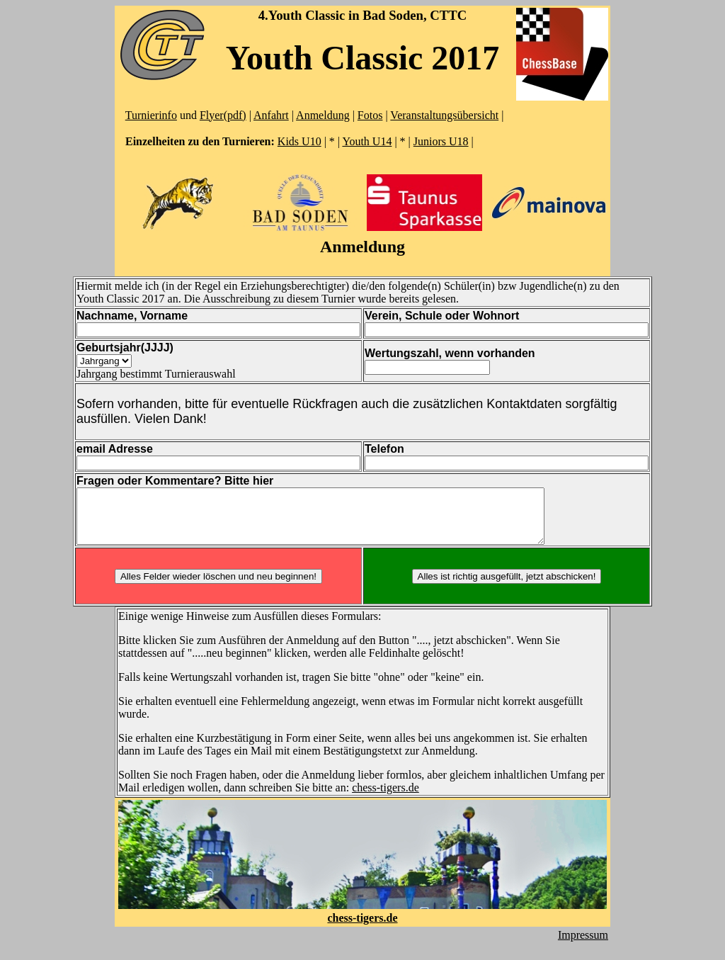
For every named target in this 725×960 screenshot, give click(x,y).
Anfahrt (271, 115)
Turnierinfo (151, 115)
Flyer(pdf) (223, 115)
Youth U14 (367, 141)
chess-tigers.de (385, 798)
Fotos (370, 115)
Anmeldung (323, 115)
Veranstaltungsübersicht (444, 115)
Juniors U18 (441, 141)
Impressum (583, 945)
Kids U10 (299, 141)
